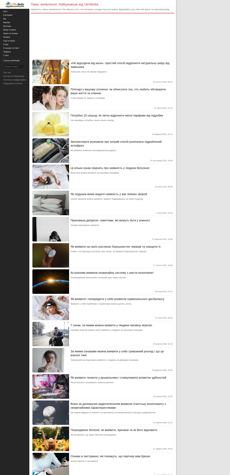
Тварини (7, 52)
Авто (5, 11)
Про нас (7, 72)
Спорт (6, 44)
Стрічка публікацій (11, 60)
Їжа (4, 19)
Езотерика (7, 15)
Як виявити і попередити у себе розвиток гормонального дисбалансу (117, 299)
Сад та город (9, 41)
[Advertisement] (102, 37)
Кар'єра (6, 22)
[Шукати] (24, 66)
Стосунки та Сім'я (11, 48)
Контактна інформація (13, 76)
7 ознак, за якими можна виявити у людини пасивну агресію (111, 325)
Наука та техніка (10, 33)
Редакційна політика (12, 83)
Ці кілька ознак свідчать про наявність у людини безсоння (110, 168)
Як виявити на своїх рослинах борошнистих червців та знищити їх (116, 246)
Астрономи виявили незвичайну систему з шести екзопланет (112, 272)
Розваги (6, 37)
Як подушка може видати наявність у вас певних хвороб (109, 194)
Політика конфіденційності (15, 80)
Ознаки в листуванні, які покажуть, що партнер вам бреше (110, 456)
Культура (7, 26)
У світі (6, 55)
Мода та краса (9, 30)
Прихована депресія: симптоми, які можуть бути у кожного (110, 220)
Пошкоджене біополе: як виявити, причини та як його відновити (114, 430)
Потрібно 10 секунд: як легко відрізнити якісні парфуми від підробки (117, 115)
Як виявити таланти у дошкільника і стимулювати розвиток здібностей (118, 377)
